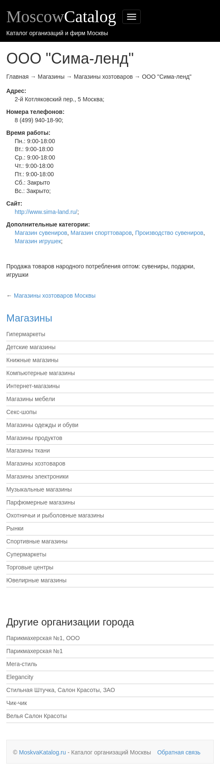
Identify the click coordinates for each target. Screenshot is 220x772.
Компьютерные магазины (40, 373)
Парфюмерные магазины (40, 502)
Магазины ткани (28, 450)
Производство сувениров (169, 232)
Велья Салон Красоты (36, 716)
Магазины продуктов (34, 438)
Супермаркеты (26, 554)
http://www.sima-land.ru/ (46, 211)
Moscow (61, 16)
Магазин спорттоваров (101, 232)
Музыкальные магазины (39, 489)
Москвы (55, 295)
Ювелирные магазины (36, 580)
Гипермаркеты (25, 334)
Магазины (29, 318)
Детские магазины (31, 347)
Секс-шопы (21, 412)
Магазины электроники (37, 476)
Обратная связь (178, 752)
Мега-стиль (21, 664)
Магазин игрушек (38, 241)
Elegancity (20, 677)
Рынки (14, 528)
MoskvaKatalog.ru (42, 752)
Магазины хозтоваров (35, 463)
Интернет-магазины (33, 386)
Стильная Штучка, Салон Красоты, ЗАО (60, 690)
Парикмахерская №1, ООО (43, 638)
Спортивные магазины (36, 541)
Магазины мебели (30, 399)
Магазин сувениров (41, 232)
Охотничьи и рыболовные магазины (55, 515)
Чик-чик (16, 703)
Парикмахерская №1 (34, 651)
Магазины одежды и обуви (42, 425)
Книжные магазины (32, 360)
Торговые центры (29, 567)
